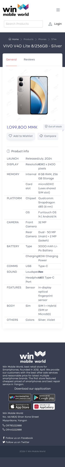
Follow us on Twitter (16, 442)
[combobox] (23, 24)
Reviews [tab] (29, 60)
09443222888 (12, 430)
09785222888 (12, 425)
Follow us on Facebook (18, 438)
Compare (48, 136)
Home (14, 39)
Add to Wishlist (21, 136)
